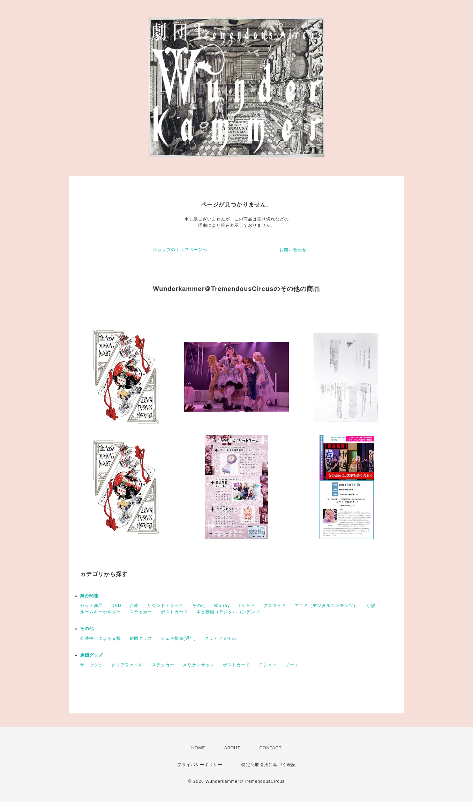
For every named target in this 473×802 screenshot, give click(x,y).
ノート (292, 664)
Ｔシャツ (268, 664)
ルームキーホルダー (100, 611)
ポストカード (174, 611)
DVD (116, 605)
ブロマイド (274, 605)
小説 (371, 605)
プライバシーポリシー (200, 764)
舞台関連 (89, 595)
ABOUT (232, 747)
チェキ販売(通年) (178, 638)
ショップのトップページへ (180, 249)
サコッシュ (91, 664)
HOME (198, 747)
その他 (199, 605)
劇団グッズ (140, 638)
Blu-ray (222, 605)
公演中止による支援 (100, 638)
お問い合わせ (293, 249)
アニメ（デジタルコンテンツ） (326, 605)
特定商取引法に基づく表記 (268, 764)
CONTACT (270, 747)
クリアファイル (220, 638)
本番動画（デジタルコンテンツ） (230, 611)
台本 (134, 605)
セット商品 (91, 605)
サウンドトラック (165, 605)
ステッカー (140, 611)
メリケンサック (199, 664)
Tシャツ (246, 605)
